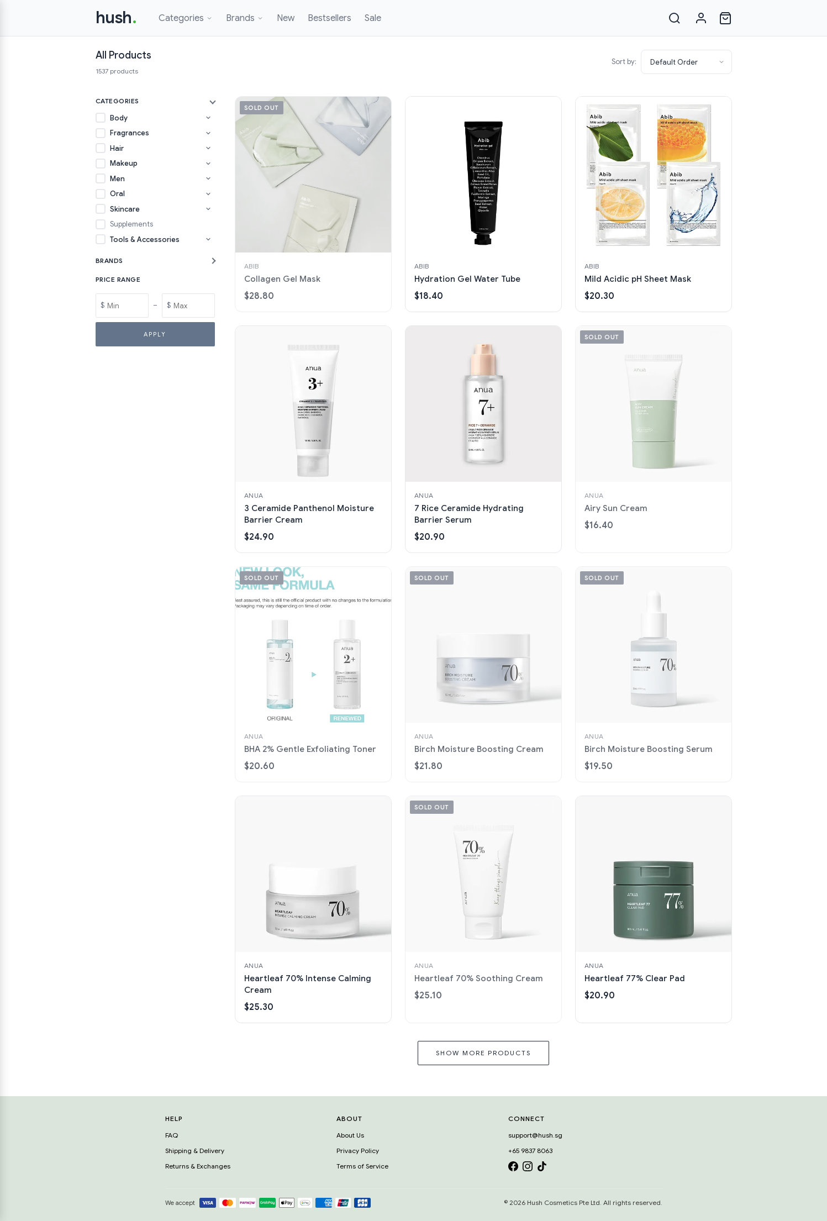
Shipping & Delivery (194, 1150)
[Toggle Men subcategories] (208, 178)
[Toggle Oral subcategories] (208, 194)
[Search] (674, 18)
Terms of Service (362, 1166)
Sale (373, 18)
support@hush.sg (535, 1135)
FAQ (171, 1135)
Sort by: (624, 61)
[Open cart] (725, 18)
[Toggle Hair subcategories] (208, 148)
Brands (245, 18)
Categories (186, 18)
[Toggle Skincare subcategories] (208, 208)
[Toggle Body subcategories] (208, 117)
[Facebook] (513, 1168)
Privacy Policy (357, 1150)
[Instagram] (528, 1168)
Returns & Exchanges (197, 1166)
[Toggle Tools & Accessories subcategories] (208, 239)
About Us (350, 1135)
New (285, 18)
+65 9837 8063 (530, 1150)
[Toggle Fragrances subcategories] (208, 133)
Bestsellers (329, 18)
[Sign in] (701, 18)
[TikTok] (542, 1168)
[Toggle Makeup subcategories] (208, 163)
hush (116, 17)
